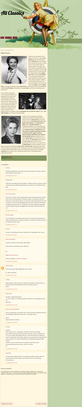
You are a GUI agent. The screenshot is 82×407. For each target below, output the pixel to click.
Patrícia (7, 293)
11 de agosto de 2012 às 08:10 (11, 322)
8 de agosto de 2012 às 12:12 (11, 189)
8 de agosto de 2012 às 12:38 (11, 210)
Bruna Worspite (9, 239)
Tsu (6, 326)
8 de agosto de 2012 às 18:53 (11, 234)
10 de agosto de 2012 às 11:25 (11, 289)
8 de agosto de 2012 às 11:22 (11, 175)
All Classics (12, 13)
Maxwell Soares (9, 194)
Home (2, 37)
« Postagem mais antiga (41, 403)
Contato (15, 37)
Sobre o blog (8, 37)
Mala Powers (5, 53)
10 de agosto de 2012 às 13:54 (11, 304)
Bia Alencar (8, 215)
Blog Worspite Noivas (13, 255)
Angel (7, 353)
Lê (6, 279)
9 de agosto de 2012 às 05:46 (11, 261)
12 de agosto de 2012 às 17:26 (11, 348)
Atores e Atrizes (10, 158)
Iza (6, 167)
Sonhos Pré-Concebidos (11, 309)
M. (6, 229)
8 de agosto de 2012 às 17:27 (11, 224)
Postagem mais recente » (6, 403)
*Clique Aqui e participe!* (21, 258)
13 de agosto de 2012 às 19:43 (11, 362)
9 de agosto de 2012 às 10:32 (11, 275)
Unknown (8, 265)
